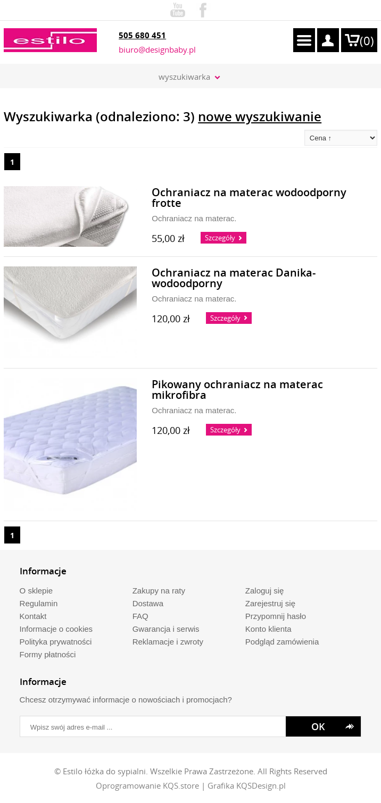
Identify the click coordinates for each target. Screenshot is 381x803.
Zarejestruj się (270, 603)
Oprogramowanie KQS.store (147, 785)
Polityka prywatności (56, 641)
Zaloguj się (264, 590)
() (367, 40)
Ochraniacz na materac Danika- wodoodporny (234, 278)
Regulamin (39, 603)
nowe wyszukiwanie (259, 116)
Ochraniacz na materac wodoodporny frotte (249, 198)
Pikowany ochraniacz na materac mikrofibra (237, 390)
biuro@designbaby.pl (157, 49)
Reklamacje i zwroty (167, 641)
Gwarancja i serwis (166, 628)
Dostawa (147, 603)
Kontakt (33, 616)
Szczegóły (220, 237)
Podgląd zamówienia (282, 641)
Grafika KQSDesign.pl (247, 785)
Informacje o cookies (56, 628)
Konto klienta (268, 628)
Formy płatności (48, 654)
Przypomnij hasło (275, 616)
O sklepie (36, 590)
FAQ (140, 616)
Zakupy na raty (158, 590)
